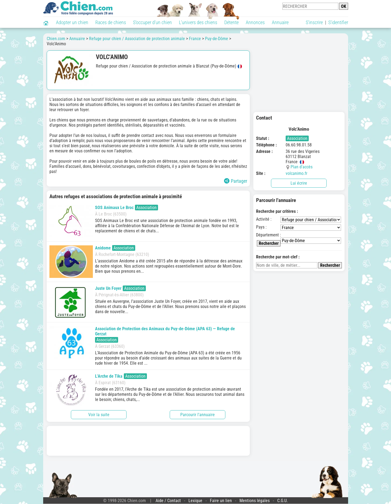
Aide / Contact (168, 500)
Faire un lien (221, 500)
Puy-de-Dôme (216, 38)
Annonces (255, 22)
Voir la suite (98, 414)
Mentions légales (254, 500)
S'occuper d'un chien (152, 22)
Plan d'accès (302, 166)
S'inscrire (314, 22)
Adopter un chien (72, 22)
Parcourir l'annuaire (197, 414)
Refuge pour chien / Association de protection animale (137, 38)
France (195, 38)
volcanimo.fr (296, 173)
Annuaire (280, 22)
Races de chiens (110, 22)
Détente (231, 22)
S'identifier (338, 22)
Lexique (195, 500)
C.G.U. (282, 500)
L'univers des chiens (198, 22)
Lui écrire (299, 183)
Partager (235, 181)
